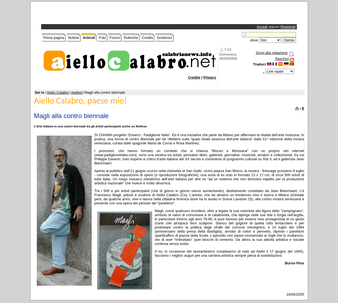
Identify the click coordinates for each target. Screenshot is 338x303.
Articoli (89, 38)
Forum (115, 38)
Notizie (73, 38)
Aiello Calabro (58, 92)
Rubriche (131, 38)
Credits (147, 38)
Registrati (287, 27)
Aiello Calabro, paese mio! (80, 100)
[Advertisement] (106, 14)
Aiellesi (76, 92)
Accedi (262, 27)
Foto (102, 38)
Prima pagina (54, 38)
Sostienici (164, 38)
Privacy (209, 77)
